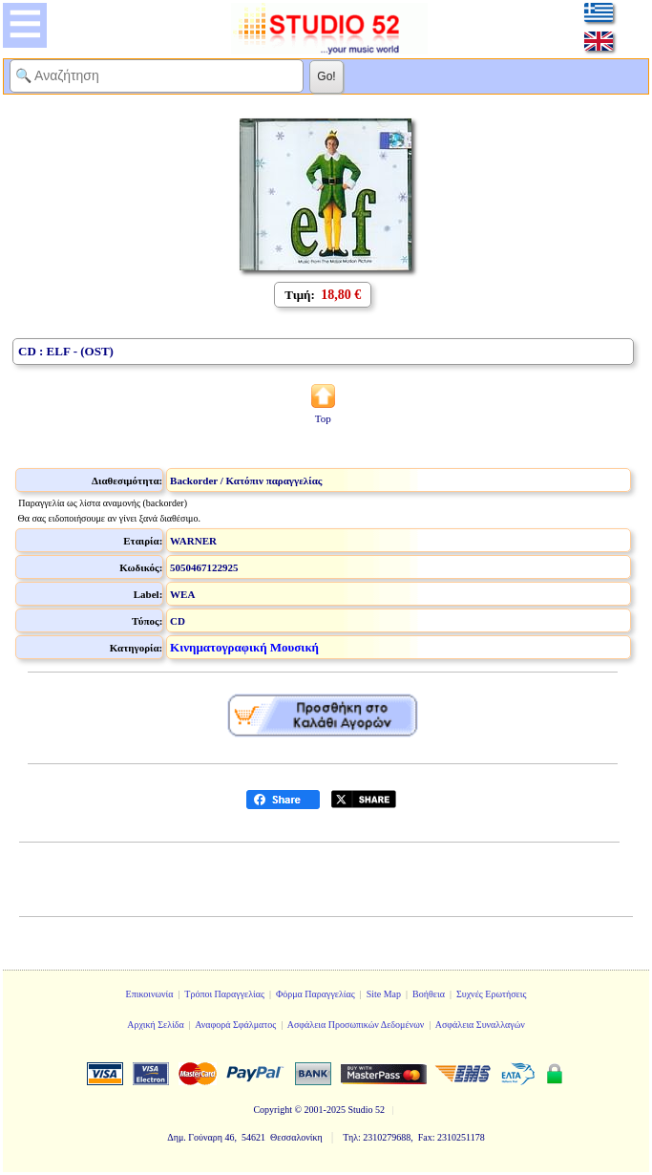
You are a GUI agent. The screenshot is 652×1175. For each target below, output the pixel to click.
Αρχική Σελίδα (155, 1024)
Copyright (272, 1109)
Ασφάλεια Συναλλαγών (480, 1024)
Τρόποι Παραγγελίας (224, 994)
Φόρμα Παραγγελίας (315, 994)
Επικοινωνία (150, 994)
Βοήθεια (428, 994)
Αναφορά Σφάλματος (235, 1024)
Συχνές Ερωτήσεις (491, 994)
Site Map (384, 994)
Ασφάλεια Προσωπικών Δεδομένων (356, 1024)
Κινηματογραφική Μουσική (244, 647)
